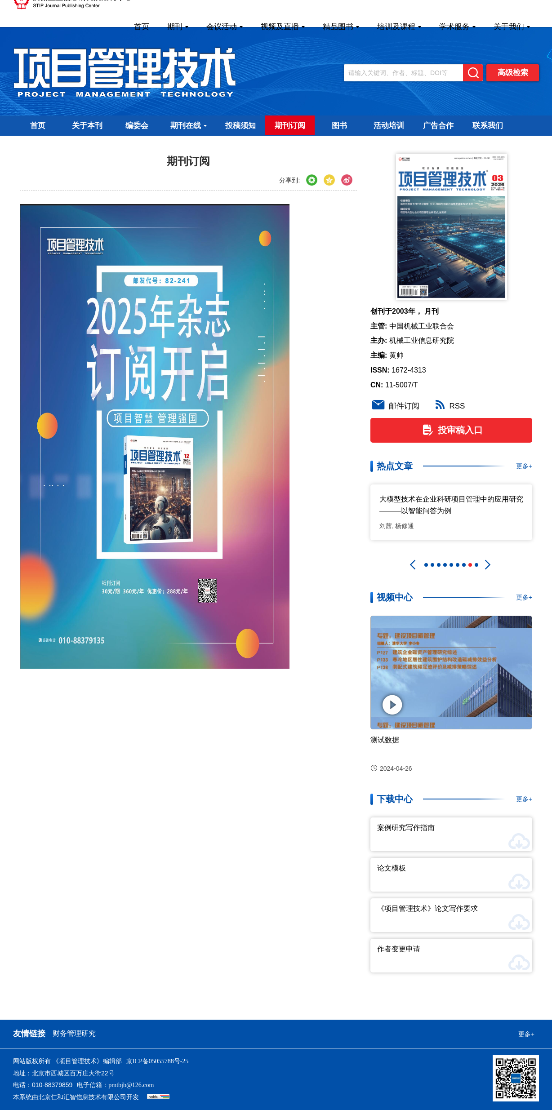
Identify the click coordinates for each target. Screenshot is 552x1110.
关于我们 (512, 26)
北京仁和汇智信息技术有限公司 (82, 1097)
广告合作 (438, 125)
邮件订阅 (394, 406)
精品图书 (341, 26)
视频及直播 (283, 26)
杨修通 (404, 525)
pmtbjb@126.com (131, 1085)
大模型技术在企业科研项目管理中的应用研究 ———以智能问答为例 (451, 505)
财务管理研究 (74, 1033)
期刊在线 (188, 125)
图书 (339, 125)
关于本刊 (87, 125)
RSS (449, 406)
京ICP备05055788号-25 (157, 1061)
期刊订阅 (290, 125)
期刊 (177, 26)
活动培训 (389, 125)
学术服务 (457, 26)
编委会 (136, 125)
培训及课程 (399, 26)
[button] (412, 564)
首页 (141, 26)
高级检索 (513, 72)
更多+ (524, 466)
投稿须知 (240, 125)
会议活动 (224, 26)
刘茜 (385, 525)
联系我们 (487, 125)
